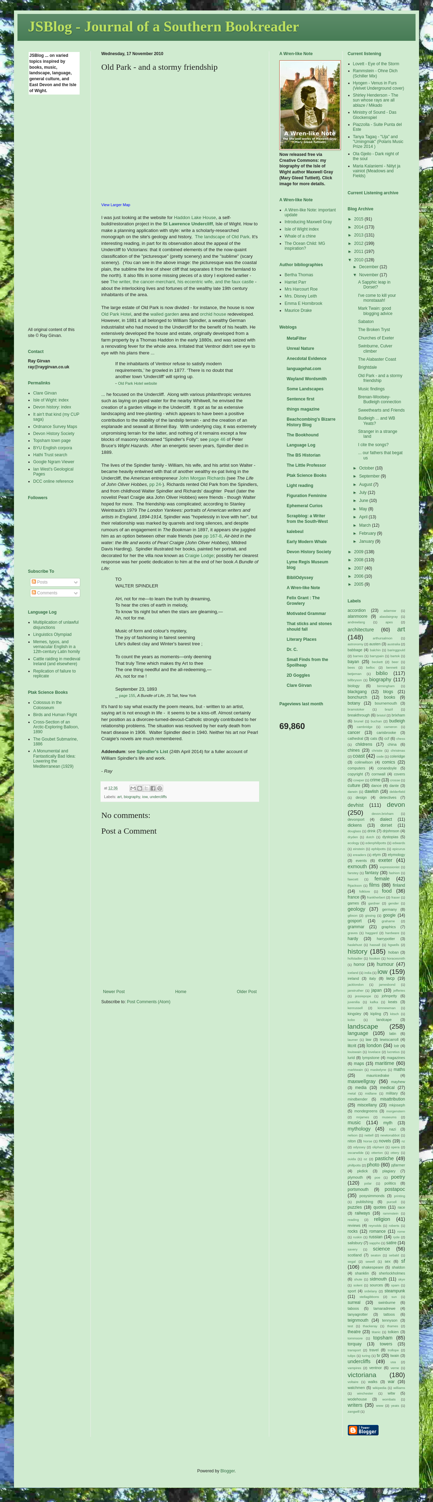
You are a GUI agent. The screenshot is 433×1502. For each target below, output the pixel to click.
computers (356, 768)
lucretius (393, 1052)
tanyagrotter (358, 1314)
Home (180, 991)
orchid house (213, 314)
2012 (359, 243)
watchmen (356, 1387)
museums (389, 1117)
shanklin (362, 1273)
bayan (353, 661)
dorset (386, 825)
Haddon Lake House (195, 217)
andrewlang (356, 622)
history (358, 951)
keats (392, 1002)
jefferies (399, 990)
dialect (386, 819)
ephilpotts (378, 849)
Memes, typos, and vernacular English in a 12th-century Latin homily (56, 646)
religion (382, 1219)
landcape (384, 1019)
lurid (351, 1058)
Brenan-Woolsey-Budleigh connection (379, 399)
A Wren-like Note (303, 587)
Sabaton (366, 321)
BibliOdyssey (300, 577)
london (374, 1045)
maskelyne (378, 1070)
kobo (351, 1020)
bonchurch (357, 697)
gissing (370, 915)
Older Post (247, 991)
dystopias (390, 837)
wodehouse (357, 1399)
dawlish (372, 791)
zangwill (354, 1411)
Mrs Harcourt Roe (301, 289)
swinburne (386, 1302)
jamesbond (387, 984)
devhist (356, 805)
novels (385, 1141)
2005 (359, 584)
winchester (365, 1393)
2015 (359, 219)
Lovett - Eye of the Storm (376, 63)
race (401, 1207)
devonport (356, 819)
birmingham (386, 686)
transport (354, 1350)
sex (388, 1261)
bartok (395, 656)
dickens (355, 825)
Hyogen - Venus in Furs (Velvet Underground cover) (378, 85)
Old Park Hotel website (137, 383)
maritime (384, 1063)
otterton (377, 1153)
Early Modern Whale (307, 541)
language (358, 1033)
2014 (359, 227)
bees (351, 667)
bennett (391, 667)
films (374, 885)
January (367, 541)
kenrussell (355, 1008)
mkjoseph (397, 1105)
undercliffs (158, 797)
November (369, 274)
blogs (388, 691)
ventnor (375, 1368)
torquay (355, 1344)
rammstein (390, 1213)
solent (357, 1285)
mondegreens (365, 1111)
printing (399, 1196)
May (363, 508)
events (361, 860)
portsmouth (358, 1189)
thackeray (370, 1326)
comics (388, 762)
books (389, 697)
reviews (354, 1225)
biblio (382, 673)
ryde (396, 1237)
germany (389, 909)
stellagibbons (369, 1297)
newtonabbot (389, 1135)
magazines (396, 1058)
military (392, 1093)
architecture (361, 629)
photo (373, 1164)
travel (374, 1350)
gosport (355, 920)
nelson (353, 1135)
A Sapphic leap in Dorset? (374, 285)
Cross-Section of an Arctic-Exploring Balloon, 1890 (56, 727)
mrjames (362, 1117)
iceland (353, 973)
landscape (363, 1026)
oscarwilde (356, 1153)
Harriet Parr (295, 282)
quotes (380, 1207)
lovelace (374, 1052)
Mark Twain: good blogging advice (375, 311)
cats (373, 738)
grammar (356, 926)
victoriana (362, 1375)
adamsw (389, 611)
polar (368, 1183)
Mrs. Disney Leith (301, 296)
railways (362, 1213)
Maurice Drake (298, 310)
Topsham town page (52, 440)
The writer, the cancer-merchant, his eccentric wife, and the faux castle (182, 281)
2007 (359, 568)
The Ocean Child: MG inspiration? (305, 246)
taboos (353, 1308)
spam (395, 1285)
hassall (375, 945)
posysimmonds (371, 1196)
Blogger (227, 1471)
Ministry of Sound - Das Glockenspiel (375, 115)
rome (401, 1231)
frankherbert (376, 897)
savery (353, 1249)
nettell (369, 1135)
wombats (389, 1399)
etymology (396, 855)
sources (376, 1285)
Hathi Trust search (50, 454)
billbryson (355, 680)
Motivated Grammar (306, 613)
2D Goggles (298, 675)
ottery (395, 1153)
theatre (354, 1331)
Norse (367, 1141)
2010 (359, 259)
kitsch (394, 1014)
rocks (353, 1231)
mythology (359, 1129)
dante (394, 785)
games (353, 903)
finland (399, 885)
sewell (370, 1261)
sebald (394, 1255)
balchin (375, 650)
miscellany (367, 1105)
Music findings (371, 388)
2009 (359, 551)
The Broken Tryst (374, 329)
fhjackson (355, 885)
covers (399, 774)
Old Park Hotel (116, 314)
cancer (354, 732)
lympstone (370, 1058)
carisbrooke (386, 732)
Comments (44, 593)
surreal (354, 1302)
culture (354, 785)
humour (385, 964)
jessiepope (363, 996)
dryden (353, 837)
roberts (394, 1225)
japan (377, 990)
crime (375, 780)
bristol (381, 715)
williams (399, 1388)
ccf (386, 738)
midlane (371, 1093)
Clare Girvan (45, 393)
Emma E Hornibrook (303, 303)
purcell (391, 1202)
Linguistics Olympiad (52, 634)
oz (365, 1159)
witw (391, 1393)
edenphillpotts (376, 843)
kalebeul (295, 531)
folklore (364, 891)
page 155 (127, 695)
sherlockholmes (392, 1273)
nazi (392, 1129)
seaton (376, 1255)
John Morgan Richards (202, 478)
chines (354, 750)
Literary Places (301, 639)
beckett (377, 662)
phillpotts (354, 1165)
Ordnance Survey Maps (55, 426)
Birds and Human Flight (55, 714)
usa (393, 1362)
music (354, 1122)
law (368, 1039)
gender (393, 903)
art (119, 797)
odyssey (359, 1147)
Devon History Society (53, 433)
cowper (358, 780)
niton (352, 1141)
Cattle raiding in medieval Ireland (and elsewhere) (56, 661)
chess (400, 739)
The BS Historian (304, 455)
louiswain (354, 1052)
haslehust (355, 945)
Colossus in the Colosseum (47, 705)
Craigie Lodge (199, 555)
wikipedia (379, 1388)
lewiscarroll (389, 1039)
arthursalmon (382, 638)
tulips (351, 1356)
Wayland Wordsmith (307, 378)
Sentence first (300, 399)
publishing (364, 1202)
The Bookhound (302, 435)
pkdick (362, 1171)
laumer (353, 1040)
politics (390, 1183)
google (389, 915)
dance (376, 785)
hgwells (393, 945)
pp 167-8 (213, 536)
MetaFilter (297, 338)
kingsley (354, 1014)
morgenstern (395, 1111)
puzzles (355, 1207)
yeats (395, 1405)
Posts (39, 582)
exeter (385, 860)
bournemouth (386, 703)
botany (354, 703)
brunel (359, 721)
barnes (358, 656)
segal (352, 1261)
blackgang (357, 691)
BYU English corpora (52, 447)
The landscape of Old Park (222, 236)
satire (391, 1242)
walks (372, 1382)
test (350, 1326)
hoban (393, 952)
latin (392, 1033)
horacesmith (396, 958)
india (367, 973)
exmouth (357, 866)
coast (359, 756)
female (381, 878)
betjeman (354, 674)
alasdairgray (389, 616)
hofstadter (355, 958)
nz (403, 1141)
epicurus (398, 849)
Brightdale (367, 367)
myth (387, 1122)
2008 (359, 559)
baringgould (396, 650)
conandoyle (387, 768)
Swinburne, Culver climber (375, 348)
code (380, 756)
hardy (353, 938)
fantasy (372, 872)
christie (377, 750)
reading (353, 1220)
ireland (353, 978)
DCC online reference (53, 481)
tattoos (389, 1314)
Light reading (300, 485)
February (368, 533)
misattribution (392, 1099)
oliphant (378, 1147)
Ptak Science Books (306, 475)
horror (359, 964)
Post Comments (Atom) (148, 1001)
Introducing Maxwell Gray (308, 221)
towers (386, 1344)
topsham (382, 1337)
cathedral (355, 738)
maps (359, 1063)
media (361, 1087)
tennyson (389, 1320)
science (381, 1249)
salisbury (355, 1243)
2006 (359, 576)
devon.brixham (383, 814)
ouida (352, 1159)
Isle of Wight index (302, 229)
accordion (357, 610)
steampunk (394, 1291)
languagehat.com (304, 368)
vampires (354, 1368)
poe (377, 1177)
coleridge (397, 756)
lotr (396, 1046)
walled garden (165, 314)
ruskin (357, 1237)
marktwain (355, 1070)
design (361, 797)
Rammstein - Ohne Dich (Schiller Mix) (375, 73)
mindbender (358, 1099)
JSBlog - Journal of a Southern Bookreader (163, 26)
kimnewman (387, 1008)
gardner (374, 903)
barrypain (377, 656)
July (363, 492)
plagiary (389, 1171)
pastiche (384, 1158)
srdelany (370, 1291)
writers (355, 1405)
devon (396, 804)
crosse (395, 780)
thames (392, 1326)
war (391, 1381)
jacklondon (356, 984)
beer (395, 662)
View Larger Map (115, 205)
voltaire (353, 1382)
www (379, 1405)
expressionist (389, 867)
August (366, 484)
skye (401, 1279)
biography (132, 797)
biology (354, 686)
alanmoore (358, 616)
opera (395, 1147)
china (392, 744)
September (370, 476)
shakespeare (372, 1267)
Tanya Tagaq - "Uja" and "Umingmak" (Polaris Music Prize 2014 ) (378, 141)
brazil (389, 709)
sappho (374, 1243)
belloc (370, 667)
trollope (393, 1350)
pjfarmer (398, 1165)
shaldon (398, 1267)
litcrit (352, 1045)
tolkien (393, 1332)
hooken (374, 958)
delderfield (397, 792)
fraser (395, 897)
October (367, 468)
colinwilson (363, 762)
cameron (390, 727)
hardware (392, 933)
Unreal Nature (300, 348)
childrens (363, 744)
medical (387, 1087)
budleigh (397, 721)
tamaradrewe (385, 1308)
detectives (388, 797)
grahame (388, 921)
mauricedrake (377, 1075)
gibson (353, 915)
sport (352, 1291)
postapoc (395, 1189)
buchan (376, 721)
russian (375, 1236)
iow (145, 797)
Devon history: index (52, 407)
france (353, 897)
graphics (389, 927)
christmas (398, 750)
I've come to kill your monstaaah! (377, 298)
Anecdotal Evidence (306, 358)
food (387, 891)
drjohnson (391, 831)
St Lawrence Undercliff (188, 223)
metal (352, 1093)
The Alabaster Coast (377, 359)
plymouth (355, 1177)
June (364, 500)
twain (394, 1355)
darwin (353, 792)
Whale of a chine (300, 236)
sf (403, 1261)
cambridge (365, 727)
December (369, 266)
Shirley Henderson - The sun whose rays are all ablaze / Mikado (375, 100)
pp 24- (155, 484)
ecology (353, 843)
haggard (371, 933)
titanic (376, 1332)
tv (378, 1355)
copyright (355, 774)
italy (372, 978)
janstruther (356, 990)
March (365, 525)
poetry (398, 1177)
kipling (375, 1014)
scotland (355, 1255)
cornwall (379, 774)
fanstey (353, 873)
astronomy (356, 644)
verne (395, 1368)
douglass (354, 831)
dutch (370, 837)
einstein (359, 849)
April (363, 517)
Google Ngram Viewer (53, 461)
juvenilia (354, 1002)
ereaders (359, 855)
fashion (394, 873)
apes (389, 622)
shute (358, 1279)
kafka (374, 1002)
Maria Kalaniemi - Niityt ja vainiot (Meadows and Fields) (377, 171)
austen (375, 644)
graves (353, 933)
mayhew (398, 1082)
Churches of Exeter (376, 338)
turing (366, 1356)
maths (399, 1069)
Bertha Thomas (299, 274)
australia (393, 644)
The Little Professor (306, 465)
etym (377, 855)
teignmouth (358, 1320)
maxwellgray (362, 1081)
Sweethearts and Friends (381, 410)
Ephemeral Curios (305, 505)
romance (377, 1231)
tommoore (355, 1338)
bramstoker (356, 709)
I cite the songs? (373, 444)
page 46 (217, 439)
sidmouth (378, 1279)
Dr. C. (292, 649)
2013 (359, 235)
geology (356, 909)
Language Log (301, 445)
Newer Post (114, 991)
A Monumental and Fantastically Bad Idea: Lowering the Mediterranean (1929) (54, 758)
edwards (398, 843)
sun (394, 1297)
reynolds (375, 1225)
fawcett (353, 879)
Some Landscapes (305, 388)
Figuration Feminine (307, 495)
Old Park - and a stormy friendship (380, 378)
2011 (359, 251)
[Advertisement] (56, 210)
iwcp (390, 978)
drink (371, 831)
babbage (355, 650)
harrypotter (386, 939)
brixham (398, 715)
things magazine (303, 409)
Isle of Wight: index (50, 400)
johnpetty (389, 996)
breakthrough (359, 715)
